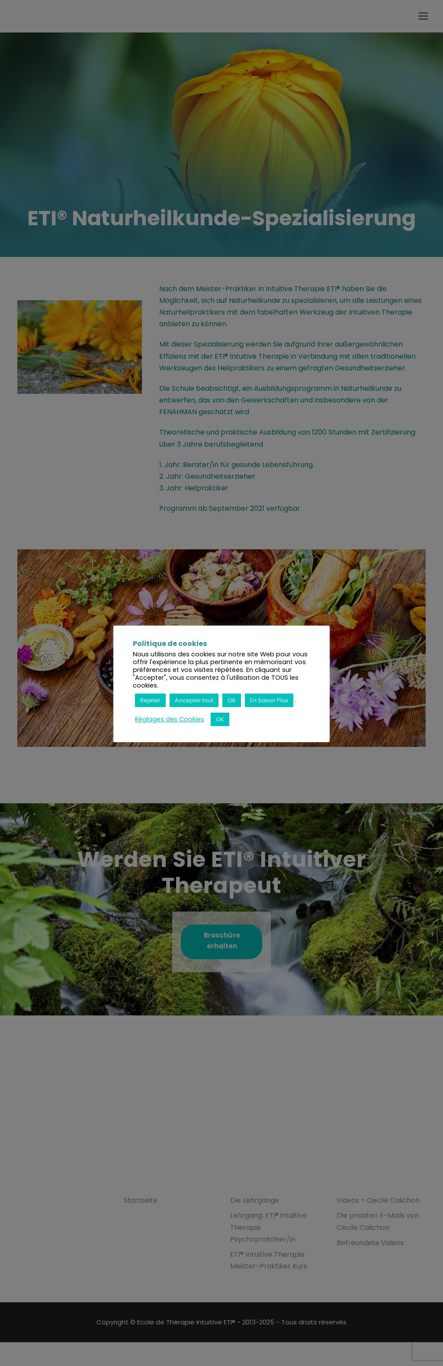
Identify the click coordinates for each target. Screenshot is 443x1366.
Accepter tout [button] (194, 700)
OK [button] (232, 700)
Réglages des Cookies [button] (169, 719)
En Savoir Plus (269, 700)
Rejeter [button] (150, 700)
